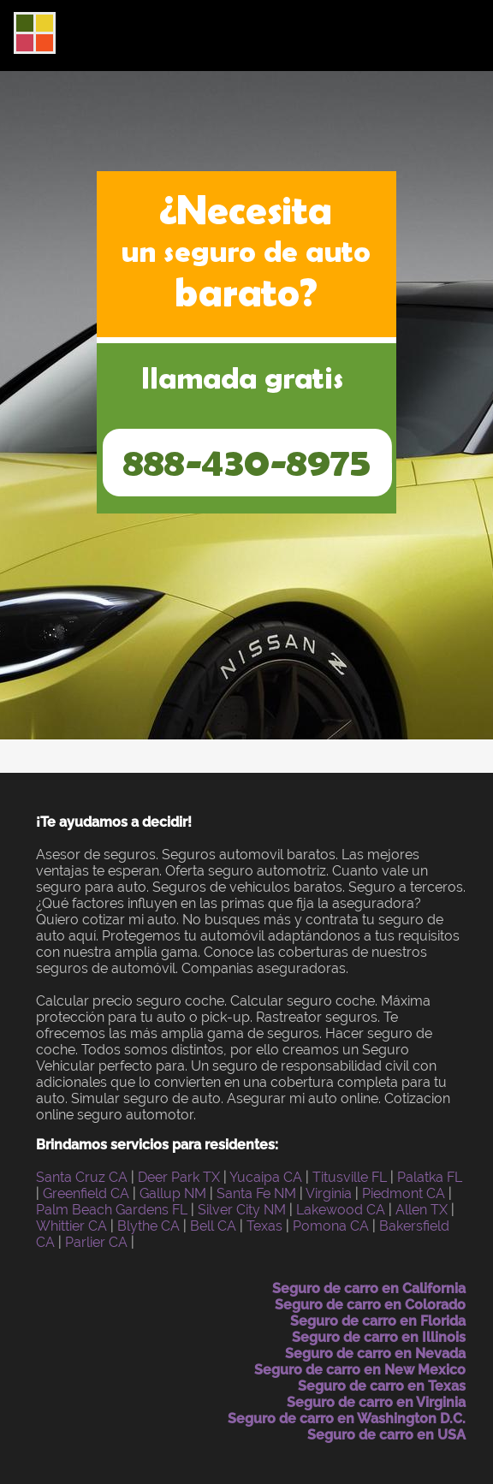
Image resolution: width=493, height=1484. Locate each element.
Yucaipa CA (265, 1177)
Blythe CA (148, 1226)
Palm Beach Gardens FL (111, 1210)
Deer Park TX (179, 1177)
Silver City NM (242, 1210)
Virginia (329, 1193)
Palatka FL (429, 1177)
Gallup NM (173, 1193)
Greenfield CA (86, 1193)
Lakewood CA (340, 1210)
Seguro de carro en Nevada (375, 1353)
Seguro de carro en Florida (378, 1321)
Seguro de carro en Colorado (370, 1305)
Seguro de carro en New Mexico (360, 1370)
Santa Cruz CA (82, 1177)
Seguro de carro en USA (386, 1435)
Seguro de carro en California (369, 1288)
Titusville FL (349, 1177)
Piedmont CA (403, 1193)
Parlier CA (96, 1242)
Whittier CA (71, 1226)
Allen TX (421, 1210)
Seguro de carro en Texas (382, 1386)
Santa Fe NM (256, 1193)
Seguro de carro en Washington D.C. (347, 1418)
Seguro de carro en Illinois (379, 1337)
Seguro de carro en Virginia (376, 1402)
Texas (264, 1226)
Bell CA (213, 1226)
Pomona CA (331, 1226)
